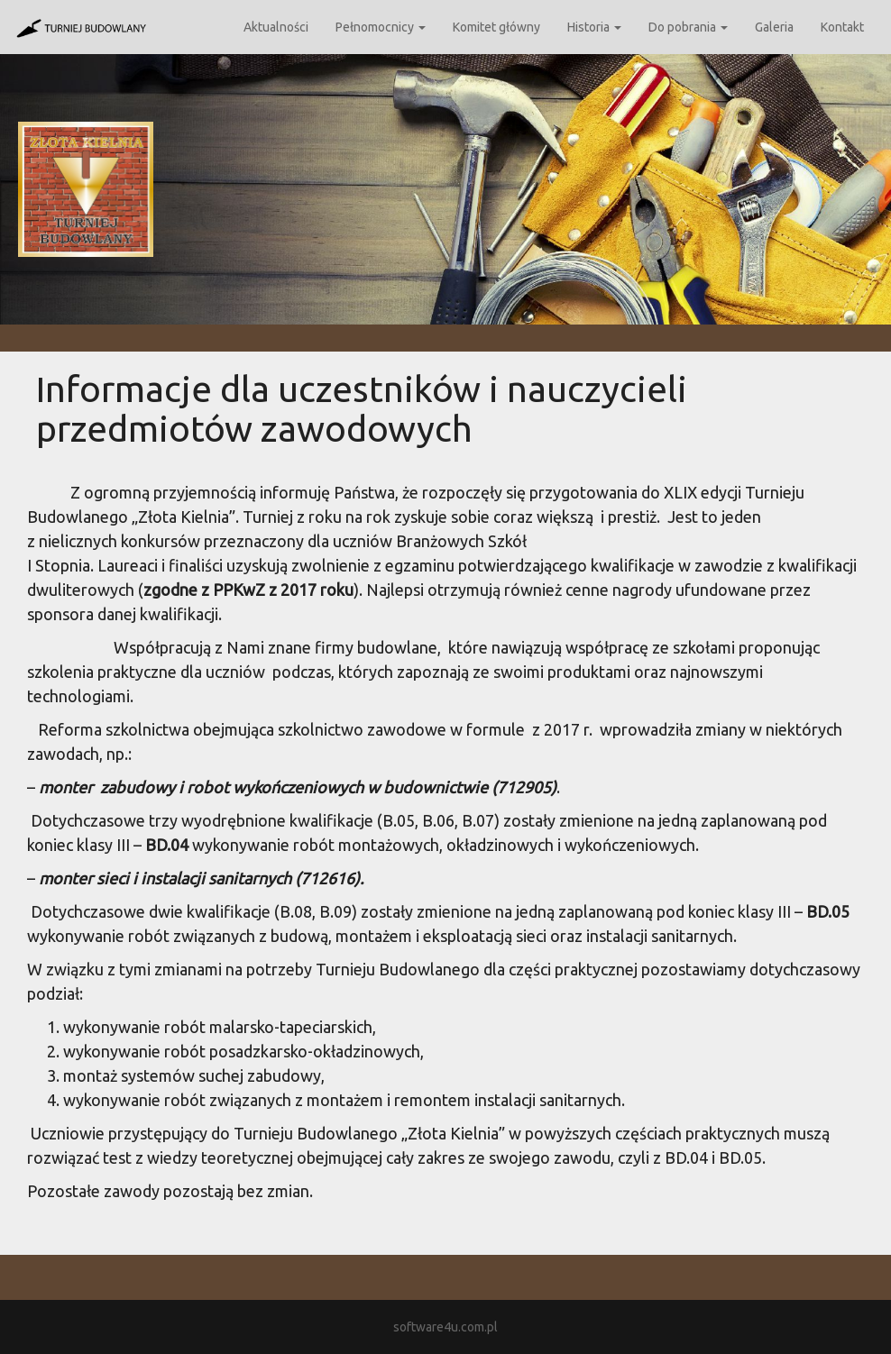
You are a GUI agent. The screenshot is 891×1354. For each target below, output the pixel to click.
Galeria (774, 27)
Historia (594, 27)
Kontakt (842, 27)
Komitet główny (496, 27)
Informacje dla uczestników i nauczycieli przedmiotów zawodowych (361, 409)
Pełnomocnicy (380, 27)
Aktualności (275, 27)
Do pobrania (688, 27)
